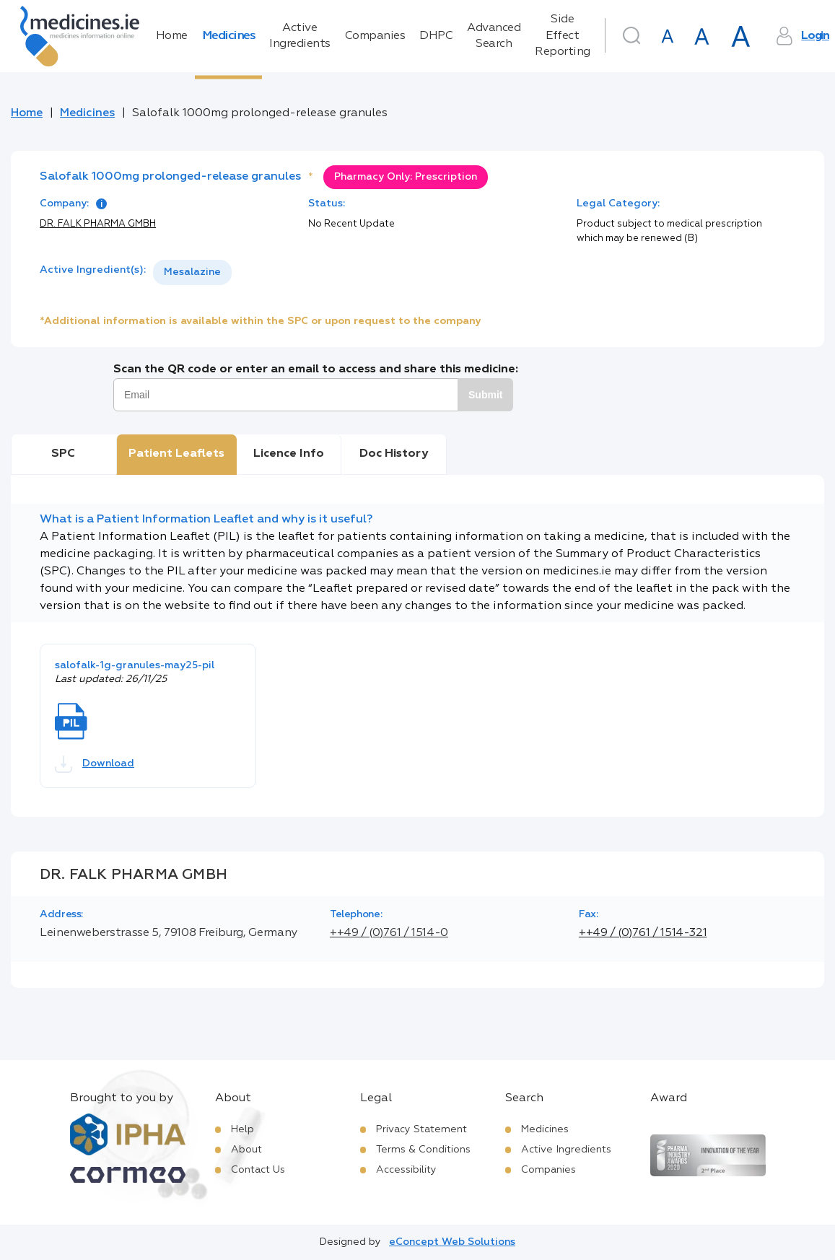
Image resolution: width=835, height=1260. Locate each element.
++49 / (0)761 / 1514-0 (389, 933)
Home (172, 36)
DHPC (436, 36)
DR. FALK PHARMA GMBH (98, 224)
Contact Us (258, 1170)
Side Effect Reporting (562, 36)
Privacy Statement (421, 1129)
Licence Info (288, 454)
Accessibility (406, 1170)
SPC (63, 454)
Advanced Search (493, 36)
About (246, 1150)
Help (242, 1129)
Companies (375, 36)
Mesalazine (192, 272)
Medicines (228, 36)
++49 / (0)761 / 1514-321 (643, 933)
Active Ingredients (300, 36)
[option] (192, 272)
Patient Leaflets (176, 454)
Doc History (393, 454)
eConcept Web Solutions (452, 1242)
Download (94, 764)
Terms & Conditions (423, 1150)
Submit (485, 395)
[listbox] (192, 272)
